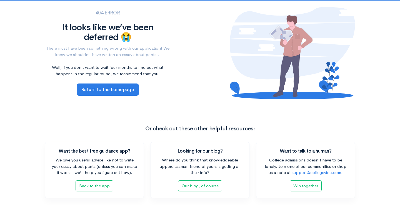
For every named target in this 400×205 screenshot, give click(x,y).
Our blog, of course (200, 185)
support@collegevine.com (316, 172)
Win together (305, 185)
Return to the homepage (107, 89)
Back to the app (94, 185)
